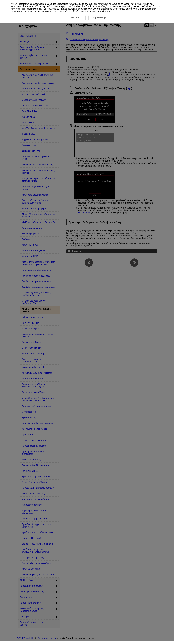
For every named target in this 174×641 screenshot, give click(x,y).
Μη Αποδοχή (19, 9)
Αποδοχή (102, 6)
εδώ (83, 6)
